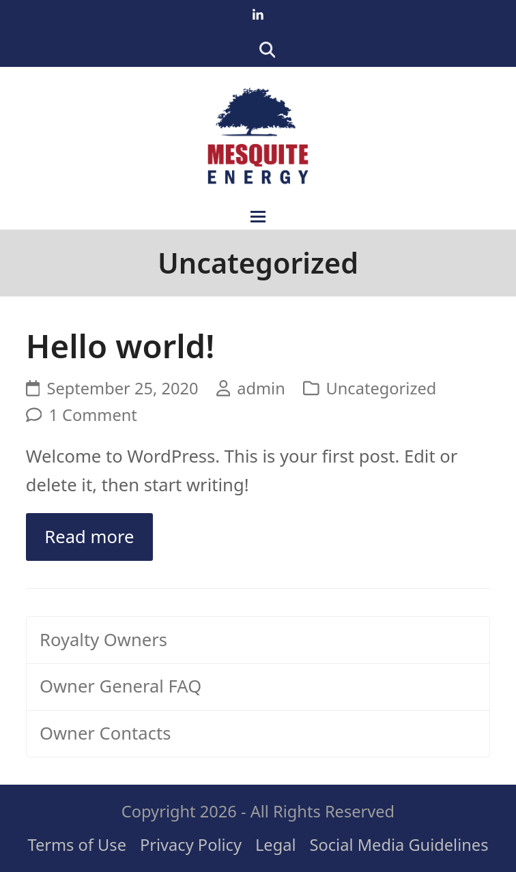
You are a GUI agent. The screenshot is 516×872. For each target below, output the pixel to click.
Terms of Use (76, 845)
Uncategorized (381, 388)
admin (261, 388)
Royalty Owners (103, 640)
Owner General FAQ (120, 686)
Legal (275, 845)
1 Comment (92, 415)
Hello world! (120, 345)
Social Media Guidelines (399, 845)
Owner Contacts (105, 733)
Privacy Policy (191, 845)
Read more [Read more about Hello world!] (89, 537)
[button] (258, 216)
